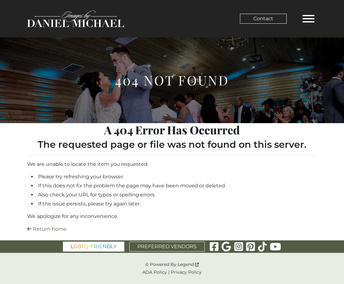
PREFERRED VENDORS (167, 246)
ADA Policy (154, 272)
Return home (47, 229)
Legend (188, 264)
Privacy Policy (186, 272)
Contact (263, 19)
